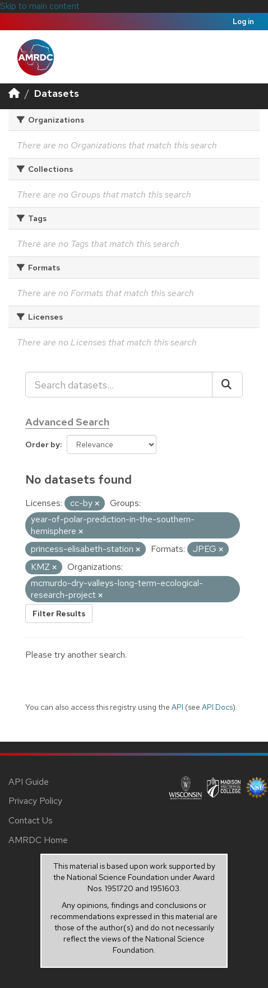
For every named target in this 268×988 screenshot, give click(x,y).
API (177, 707)
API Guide (28, 782)
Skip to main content (40, 6)
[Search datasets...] (118, 384)
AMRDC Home (38, 840)
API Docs (217, 707)
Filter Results (59, 613)
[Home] (14, 93)
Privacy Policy (35, 801)
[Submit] (227, 384)
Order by (42, 444)
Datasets (56, 93)
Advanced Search (67, 421)
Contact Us (30, 820)
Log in (243, 21)
